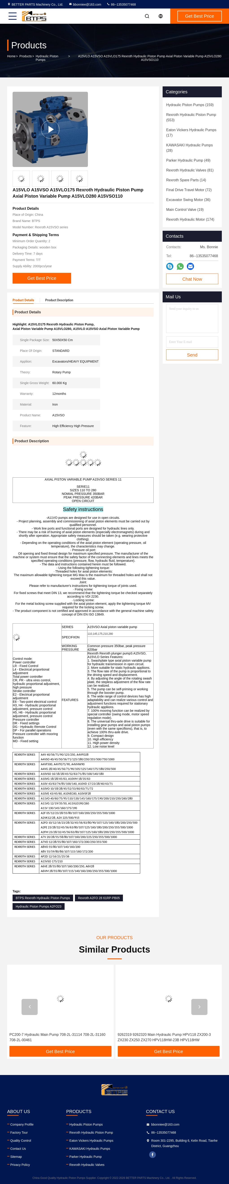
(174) (190, 219)
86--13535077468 (121, 4)
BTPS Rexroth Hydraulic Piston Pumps (43, 898)
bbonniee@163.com (85, 4)
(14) (186, 180)
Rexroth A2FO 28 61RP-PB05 (99, 898)
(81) (190, 170)
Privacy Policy (20, 1165)
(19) (185, 210)
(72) (189, 190)
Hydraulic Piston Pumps (47, 58)
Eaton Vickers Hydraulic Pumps (91, 1140)
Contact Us (18, 1148)
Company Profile (22, 1124)
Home (11, 56)
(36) (188, 200)
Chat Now (192, 279)
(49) (188, 160)
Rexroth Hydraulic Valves (86, 1165)
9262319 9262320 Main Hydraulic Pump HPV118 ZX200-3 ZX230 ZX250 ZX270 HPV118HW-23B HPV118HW (164, 1037)
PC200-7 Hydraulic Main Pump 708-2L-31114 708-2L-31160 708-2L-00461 (57, 1037)
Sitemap (16, 1156)
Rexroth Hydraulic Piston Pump (91, 1132)
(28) (189, 147)
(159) (190, 105)
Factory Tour (19, 1132)
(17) (191, 132)
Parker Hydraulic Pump (85, 1156)
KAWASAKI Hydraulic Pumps (89, 1148)
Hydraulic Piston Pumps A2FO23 (38, 906)
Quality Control (20, 1140)
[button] (30, 1007)
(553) (191, 117)
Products (26, 56)
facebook (152, 1154)
